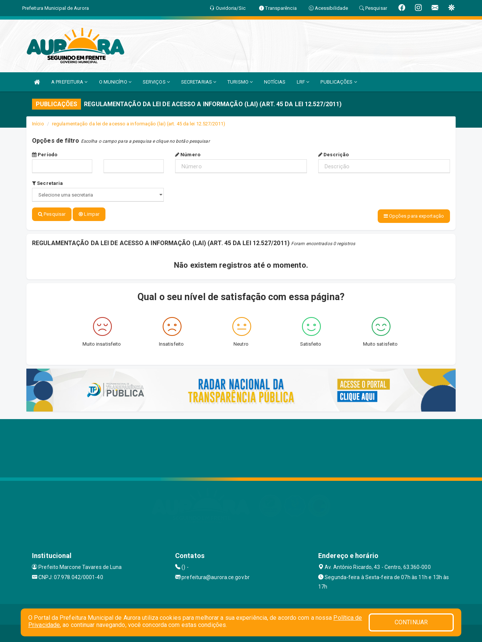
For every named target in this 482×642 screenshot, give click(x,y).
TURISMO (240, 82)
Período (44, 154)
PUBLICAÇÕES (338, 82)
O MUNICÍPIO (115, 82)
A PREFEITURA (69, 82)
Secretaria (47, 183)
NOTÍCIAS (274, 82)
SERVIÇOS (156, 82)
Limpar (89, 214)
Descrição (333, 154)
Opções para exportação (414, 216)
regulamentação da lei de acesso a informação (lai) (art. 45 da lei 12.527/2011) (138, 124)
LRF (303, 82)
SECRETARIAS (198, 82)
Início (38, 124)
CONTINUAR (411, 622)
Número (187, 154)
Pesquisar (52, 214)
